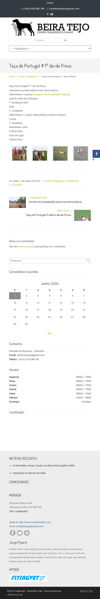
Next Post (65, 211)
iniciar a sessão (25, 246)
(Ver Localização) (18, 511)
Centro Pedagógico (28, 76)
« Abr (49, 333)
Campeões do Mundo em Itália (29, 473)
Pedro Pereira (62, 94)
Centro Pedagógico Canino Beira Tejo (50, 28)
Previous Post (37, 198)
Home (12, 76)
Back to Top (86, 591)
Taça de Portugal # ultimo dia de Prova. (49, 215)
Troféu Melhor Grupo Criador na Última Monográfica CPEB (43, 465)
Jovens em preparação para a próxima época (55, 201)
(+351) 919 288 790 (33, 8)
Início (50, 2)
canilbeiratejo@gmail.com (64, 8)
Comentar (17, 185)
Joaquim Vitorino (43, 94)
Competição (72, 181)
